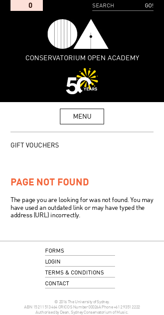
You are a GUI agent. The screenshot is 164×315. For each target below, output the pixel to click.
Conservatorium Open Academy (78, 34)
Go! (149, 6)
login (53, 262)
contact (57, 284)
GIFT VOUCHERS (34, 146)
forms (54, 251)
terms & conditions (74, 273)
